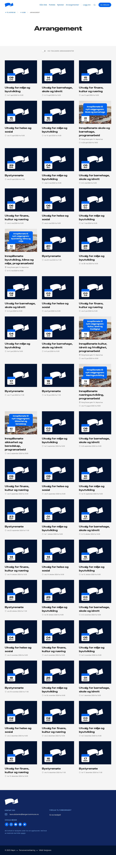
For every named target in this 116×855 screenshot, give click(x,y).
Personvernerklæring (27, 850)
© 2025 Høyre (10, 850)
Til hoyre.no (11, 12)
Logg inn (87, 5)
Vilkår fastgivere (45, 850)
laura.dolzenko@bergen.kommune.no (24, 814)
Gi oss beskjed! (55, 815)
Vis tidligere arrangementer (61, 51)
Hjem (23, 12)
